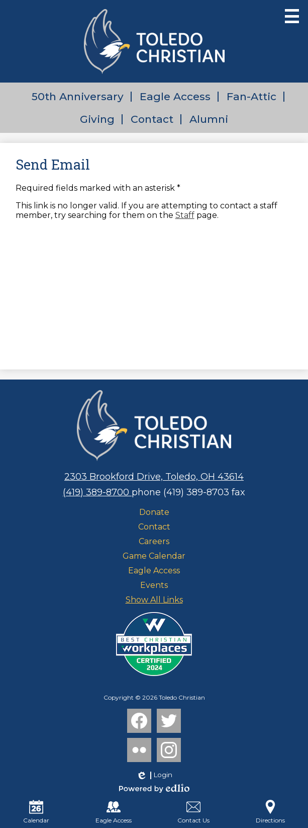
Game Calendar (154, 556)
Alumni (208, 119)
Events (154, 585)
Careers (154, 541)
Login (154, 775)
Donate (154, 512)
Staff (184, 215)
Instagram (169, 752)
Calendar (36, 812)
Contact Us (193, 812)
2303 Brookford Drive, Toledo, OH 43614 (154, 476)
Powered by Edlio (154, 788)
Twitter (169, 723)
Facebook (139, 723)
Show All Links (154, 600)
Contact (152, 119)
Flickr (138, 752)
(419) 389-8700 (97, 492)
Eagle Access (175, 96)
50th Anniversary (78, 96)
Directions (270, 812)
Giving (97, 119)
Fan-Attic (251, 96)
